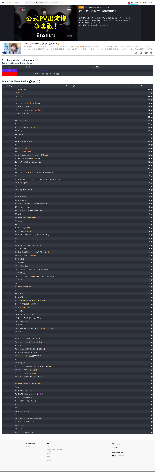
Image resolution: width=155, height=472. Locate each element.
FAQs (48, 447)
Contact (49, 453)
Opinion (49, 456)
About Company (30, 447)
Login (151, 2)
